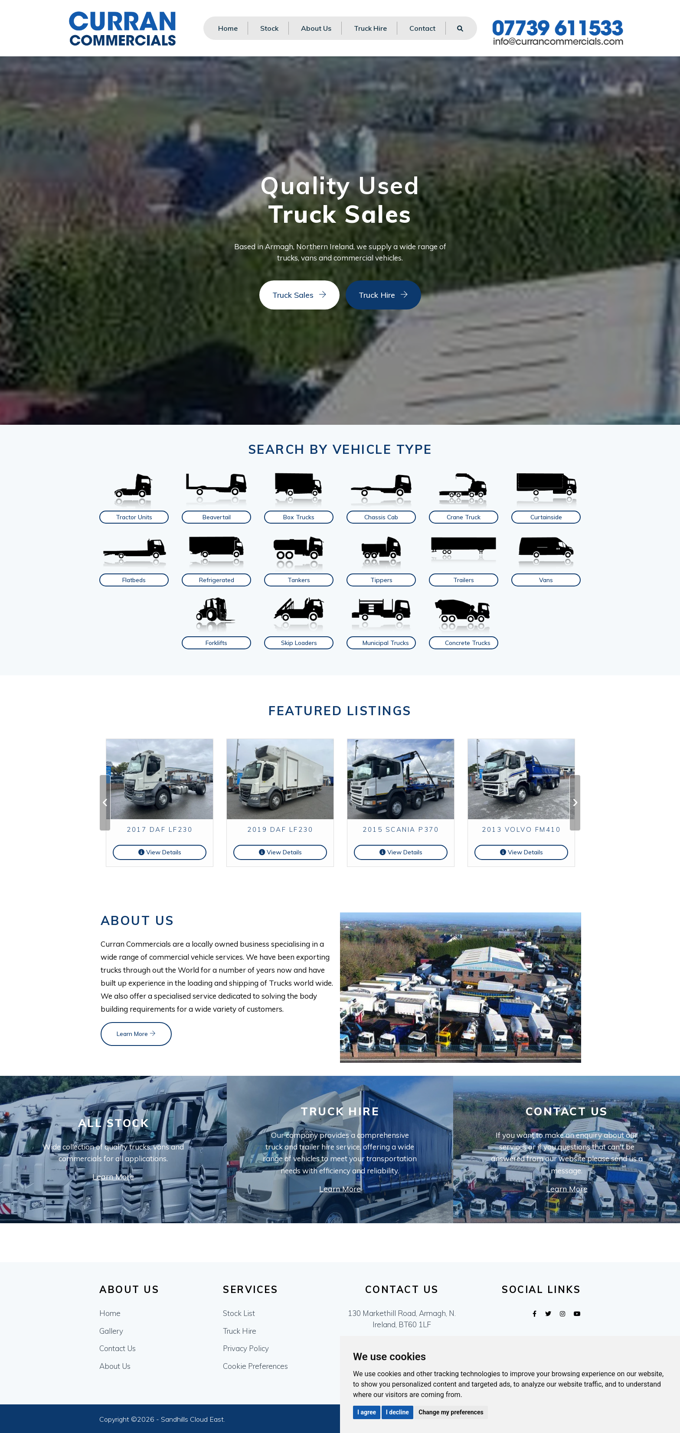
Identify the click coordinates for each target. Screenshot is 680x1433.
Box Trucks (298, 517)
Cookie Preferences (255, 1366)
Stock (269, 28)
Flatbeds (134, 580)
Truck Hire (370, 28)
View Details (159, 852)
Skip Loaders (299, 643)
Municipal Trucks (386, 643)
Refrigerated (216, 580)
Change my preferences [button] (450, 1412)
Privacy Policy (246, 1348)
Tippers (381, 580)
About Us (316, 28)
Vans (546, 580)
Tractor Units (134, 517)
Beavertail (217, 517)
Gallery (111, 1330)
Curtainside (546, 517)
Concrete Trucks (467, 643)
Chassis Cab (381, 517)
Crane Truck (464, 517)
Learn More (136, 1034)
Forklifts (216, 643)
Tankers (299, 580)
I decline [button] (397, 1412)
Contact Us (117, 1348)
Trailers (463, 580)
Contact (422, 28)
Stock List (239, 1313)
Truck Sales (288, 295)
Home (228, 28)
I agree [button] (366, 1412)
